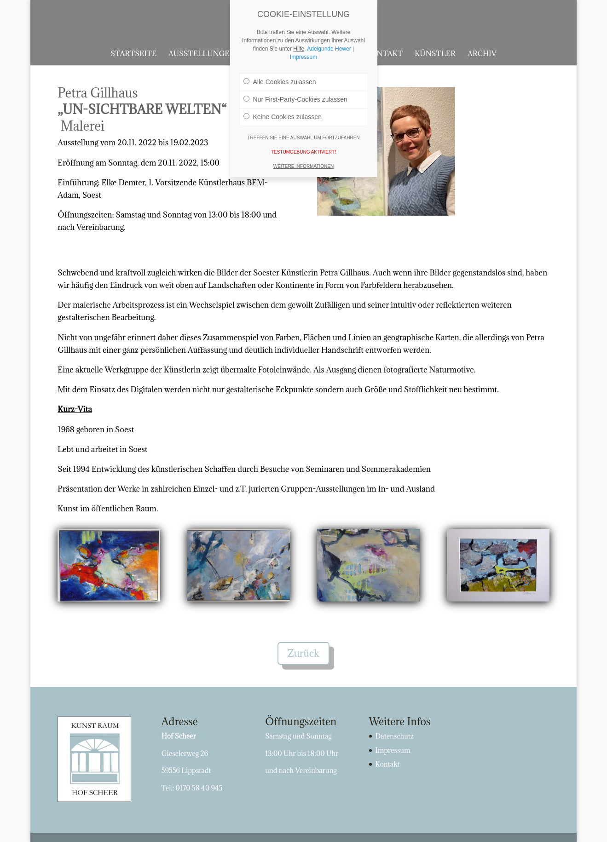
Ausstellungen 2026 (211, 54)
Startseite (133, 54)
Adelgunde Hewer (329, 49)
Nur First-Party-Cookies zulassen (295, 99)
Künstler (435, 54)
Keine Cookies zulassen (282, 116)
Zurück (303, 653)
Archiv (482, 54)
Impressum (393, 750)
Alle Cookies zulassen (279, 82)
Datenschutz (395, 736)
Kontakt (384, 54)
